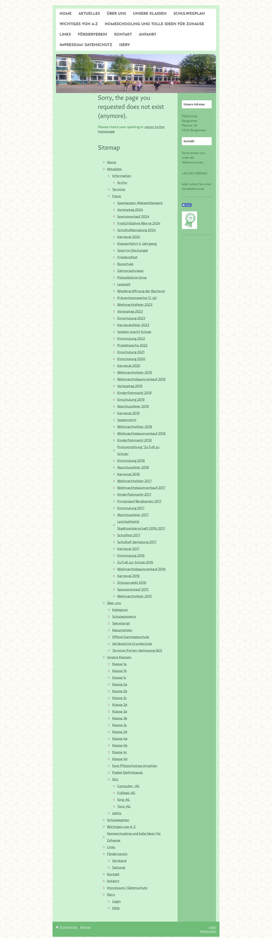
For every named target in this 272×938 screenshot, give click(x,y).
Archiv (122, 182)
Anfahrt (113, 881)
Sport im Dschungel (132, 250)
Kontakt (113, 874)
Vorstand (119, 861)
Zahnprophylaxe (130, 271)
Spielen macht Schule (134, 332)
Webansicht (208, 931)
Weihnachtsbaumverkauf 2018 (141, 433)
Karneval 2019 (128, 413)
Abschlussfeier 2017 (133, 515)
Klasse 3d (119, 732)
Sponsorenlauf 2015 (133, 589)
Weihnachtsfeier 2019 (134, 372)
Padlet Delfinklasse (127, 772)
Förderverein (117, 854)
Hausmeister (122, 630)
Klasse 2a (119, 684)
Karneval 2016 (128, 576)
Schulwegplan (118, 820)
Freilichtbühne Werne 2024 (138, 223)
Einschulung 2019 (131, 399)
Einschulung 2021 (131, 352)
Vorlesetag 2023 (130, 311)
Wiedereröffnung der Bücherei (141, 291)
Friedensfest (127, 257)
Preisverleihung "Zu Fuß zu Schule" (138, 450)
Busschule (125, 264)
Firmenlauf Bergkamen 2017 (139, 501)
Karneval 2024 (128, 237)
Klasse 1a (119, 664)
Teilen (187, 205)
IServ (111, 894)
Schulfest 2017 (128, 535)
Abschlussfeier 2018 (133, 467)
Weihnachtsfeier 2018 (134, 427)
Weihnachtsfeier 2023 (134, 305)
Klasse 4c (119, 752)
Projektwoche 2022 (132, 345)
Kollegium (120, 610)
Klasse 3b (119, 718)
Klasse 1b (119, 671)
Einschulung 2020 (131, 359)
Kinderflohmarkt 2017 (134, 494)
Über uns (114, 603)
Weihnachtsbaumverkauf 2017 (141, 488)
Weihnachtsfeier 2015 (134, 596)
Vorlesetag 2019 (129, 386)
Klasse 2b (119, 691)
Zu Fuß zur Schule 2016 (135, 562)
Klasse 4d (119, 759)
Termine (118, 189)
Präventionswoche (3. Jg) (137, 298)
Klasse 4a (119, 738)
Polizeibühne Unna (132, 277)
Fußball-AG (126, 793)
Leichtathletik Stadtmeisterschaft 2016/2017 (141, 525)
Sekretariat (121, 623)
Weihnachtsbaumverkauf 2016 (141, 569)
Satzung (118, 867)
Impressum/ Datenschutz (127, 888)
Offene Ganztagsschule (130, 637)
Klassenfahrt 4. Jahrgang (137, 243)
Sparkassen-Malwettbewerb (140, 203)
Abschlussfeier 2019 (133, 406)
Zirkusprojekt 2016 (131, 583)
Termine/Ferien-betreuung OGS (137, 650)
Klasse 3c (119, 725)
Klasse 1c (119, 677)
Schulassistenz (124, 616)
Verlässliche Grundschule (132, 644)
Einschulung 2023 (131, 318)
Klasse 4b (119, 745)
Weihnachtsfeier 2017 (134, 481)
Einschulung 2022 (131, 338)
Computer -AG (128, 786)
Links (111, 847)
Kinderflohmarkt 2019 (134, 393)
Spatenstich (126, 420)
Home (111, 162)
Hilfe (116, 908)
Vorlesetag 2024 (130, 210)
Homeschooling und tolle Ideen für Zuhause (134, 836)
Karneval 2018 (128, 474)
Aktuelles (114, 169)
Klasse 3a (119, 711)
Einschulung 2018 (131, 460)
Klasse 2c (119, 698)
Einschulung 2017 (130, 508)
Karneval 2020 (128, 366)
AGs (115, 779)
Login (116, 901)
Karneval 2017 (128, 549)
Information (121, 176)
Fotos (116, 196)
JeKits (116, 813)
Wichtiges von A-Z (121, 827)
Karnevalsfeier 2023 (133, 325)
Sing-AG (123, 800)
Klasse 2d (119, 705)
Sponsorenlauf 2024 (133, 216)
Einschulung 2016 (131, 555)
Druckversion (67, 927)
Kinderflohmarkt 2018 (134, 440)
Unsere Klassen (119, 657)
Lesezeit (123, 284)
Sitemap (85, 927)
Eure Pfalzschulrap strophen (134, 766)
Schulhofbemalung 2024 (136, 230)
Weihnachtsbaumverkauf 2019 (141, 379)
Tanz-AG (124, 806)
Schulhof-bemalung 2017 (136, 542)
